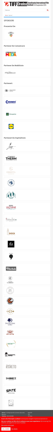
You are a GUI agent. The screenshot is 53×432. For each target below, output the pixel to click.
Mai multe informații (7, 425)
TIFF (29, 414)
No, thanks (14, 429)
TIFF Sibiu (30, 416)
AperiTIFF (30, 412)
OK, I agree (6, 429)
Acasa (6, 15)
